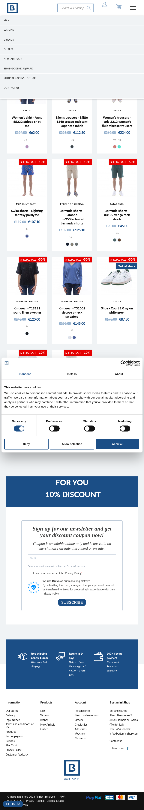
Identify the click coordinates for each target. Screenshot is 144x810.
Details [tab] (72, 374)
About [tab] (119, 374)
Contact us (116, 740)
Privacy (30, 800)
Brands (44, 719)
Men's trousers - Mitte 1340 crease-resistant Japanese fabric (72, 122)
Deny (26, 444)
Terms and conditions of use (20, 726)
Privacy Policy (13, 749)
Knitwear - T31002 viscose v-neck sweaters (71, 312)
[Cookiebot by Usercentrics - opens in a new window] (123, 363)
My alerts (80, 738)
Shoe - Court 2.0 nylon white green (117, 310)
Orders (79, 719)
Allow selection (72, 444)
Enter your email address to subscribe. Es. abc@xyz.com (56, 566)
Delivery (10, 715)
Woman (45, 715)
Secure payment (15, 736)
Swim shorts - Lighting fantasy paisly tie (27, 213)
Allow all (117, 444)
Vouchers (80, 733)
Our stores (12, 710)
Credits (51, 800)
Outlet (44, 729)
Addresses (80, 729)
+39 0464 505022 (120, 729)
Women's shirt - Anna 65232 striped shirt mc (27, 122)
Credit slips (81, 724)
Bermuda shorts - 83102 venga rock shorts (117, 215)
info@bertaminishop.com (124, 733)
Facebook (128, 748)
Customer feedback (17, 754)
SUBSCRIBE (72, 602)
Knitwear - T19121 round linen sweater (27, 310)
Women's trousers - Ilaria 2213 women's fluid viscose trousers (117, 122)
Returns (10, 740)
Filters (10, 804)
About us (11, 731)
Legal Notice (13, 719)
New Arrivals (47, 724)
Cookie (40, 800)
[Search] (75, 8)
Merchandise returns (87, 715)
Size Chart (11, 745)
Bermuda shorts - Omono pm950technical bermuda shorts (72, 217)
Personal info (82, 710)
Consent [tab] (25, 374)
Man (43, 710)
